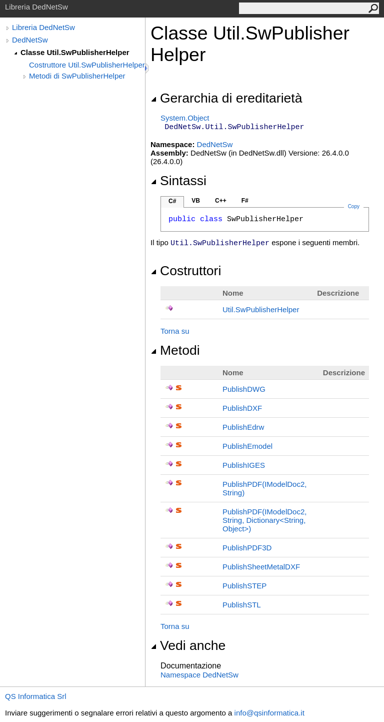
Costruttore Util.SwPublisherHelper (87, 65)
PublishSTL (241, 604)
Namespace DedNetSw (199, 674)
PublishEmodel (247, 446)
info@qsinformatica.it (269, 712)
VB (196, 200)
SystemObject (185, 118)
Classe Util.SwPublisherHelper (75, 52)
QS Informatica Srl (35, 696)
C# (172, 201)
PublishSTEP (244, 585)
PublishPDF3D (247, 547)
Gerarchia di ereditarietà (226, 98)
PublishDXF (242, 408)
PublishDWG (244, 389)
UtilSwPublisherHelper (260, 309)
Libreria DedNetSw (43, 27)
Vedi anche (188, 645)
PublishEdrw (243, 427)
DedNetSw (30, 40)
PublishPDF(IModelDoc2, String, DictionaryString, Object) (264, 520)
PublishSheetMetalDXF (261, 566)
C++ (220, 200)
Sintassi (178, 180)
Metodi (175, 350)
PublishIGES (243, 465)
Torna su (175, 331)
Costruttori (185, 270)
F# (245, 200)
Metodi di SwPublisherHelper (77, 76)
